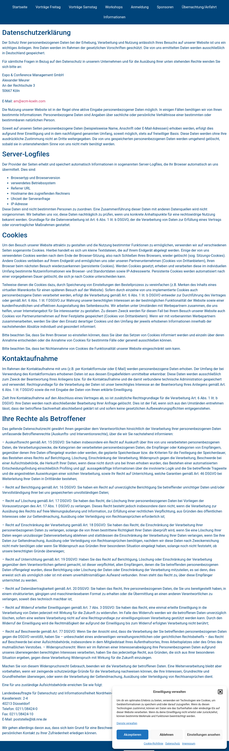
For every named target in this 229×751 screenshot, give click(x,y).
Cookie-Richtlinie (153, 743)
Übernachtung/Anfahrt (199, 7)
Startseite (19, 7)
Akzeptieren (132, 735)
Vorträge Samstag (83, 7)
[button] (220, 692)
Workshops (114, 7)
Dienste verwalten (127, 723)
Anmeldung (140, 7)
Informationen (114, 17)
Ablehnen (166, 735)
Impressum (188, 743)
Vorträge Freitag (48, 7)
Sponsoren (165, 7)
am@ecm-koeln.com (30, 101)
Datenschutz (172, 743)
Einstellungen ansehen (203, 735)
